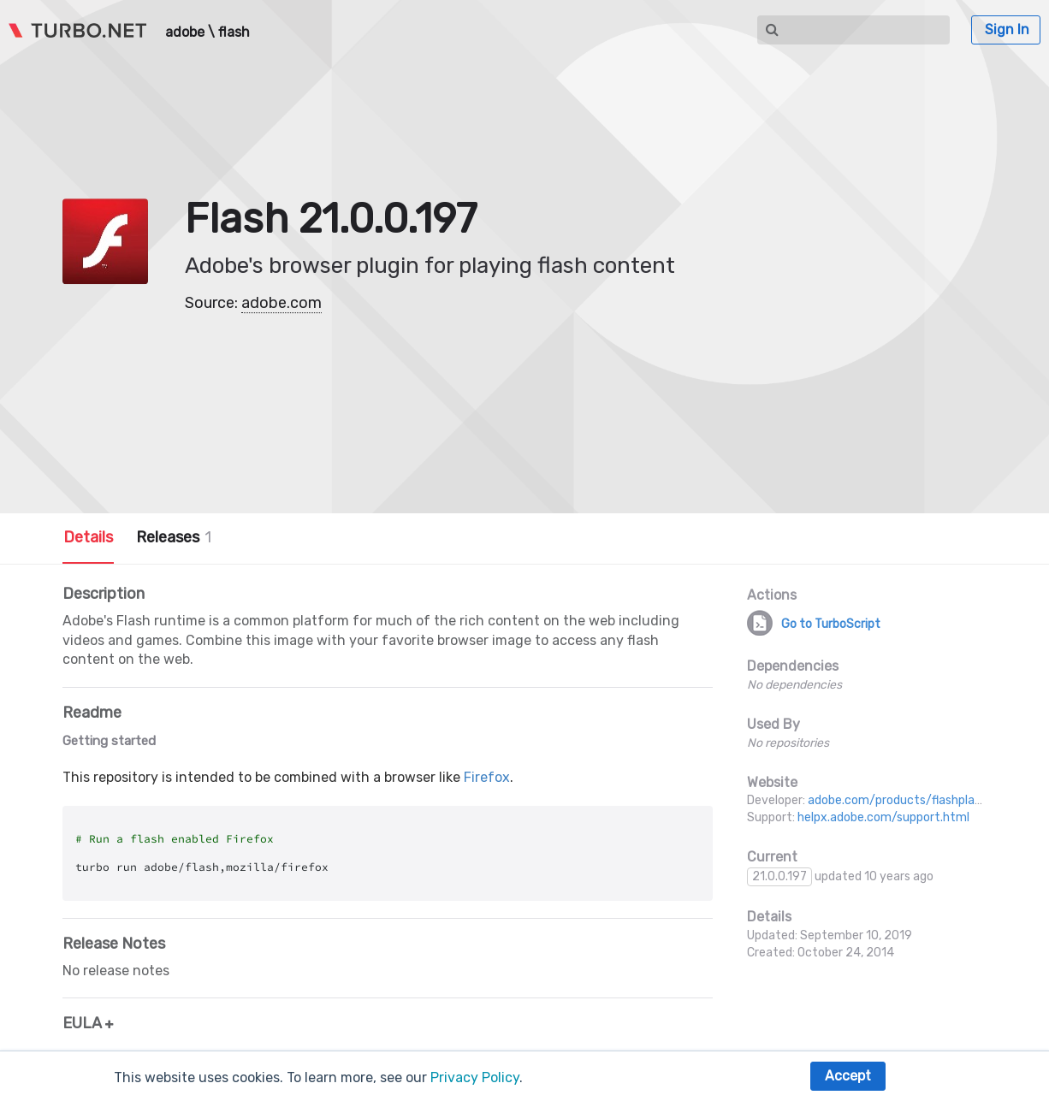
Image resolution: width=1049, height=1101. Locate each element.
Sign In (1007, 29)
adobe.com (281, 302)
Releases (173, 537)
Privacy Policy (474, 1077)
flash (234, 32)
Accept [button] (848, 1076)
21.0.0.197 (779, 876)
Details (88, 537)
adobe (184, 32)
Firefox (487, 777)
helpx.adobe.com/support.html (883, 817)
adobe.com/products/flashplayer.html (914, 800)
